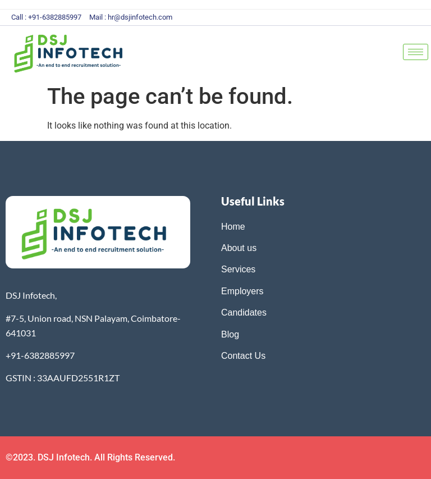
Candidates (244, 312)
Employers (242, 291)
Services (238, 269)
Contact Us (243, 356)
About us (238, 248)
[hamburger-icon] (415, 52)
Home (233, 226)
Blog (231, 334)
